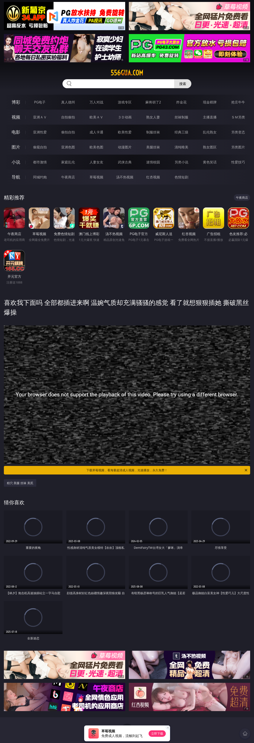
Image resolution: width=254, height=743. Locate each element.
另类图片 (238, 147)
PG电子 (40, 102)
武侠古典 (125, 162)
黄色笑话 (210, 162)
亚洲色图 (68, 147)
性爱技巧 (238, 162)
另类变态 (238, 132)
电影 (16, 132)
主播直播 (210, 117)
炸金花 (181, 102)
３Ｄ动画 (125, 117)
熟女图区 (210, 147)
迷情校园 (153, 162)
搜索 (182, 83)
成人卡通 (96, 132)
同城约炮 (40, 177)
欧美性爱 (125, 132)
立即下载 (157, 733)
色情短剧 (181, 177)
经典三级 (181, 132)
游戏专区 (125, 102)
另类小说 (181, 162)
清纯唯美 (181, 147)
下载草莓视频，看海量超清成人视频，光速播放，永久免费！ (167, 470)
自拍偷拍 (68, 117)
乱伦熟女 (210, 132)
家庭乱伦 (68, 162)
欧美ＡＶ (96, 117)
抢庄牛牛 (238, 102)
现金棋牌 (210, 102)
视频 (16, 117)
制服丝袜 (153, 132)
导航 (16, 177)
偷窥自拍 (40, 147)
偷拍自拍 (68, 132)
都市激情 (40, 162)
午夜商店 (68, 177)
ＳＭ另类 (238, 117)
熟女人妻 (153, 117)
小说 (16, 162)
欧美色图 (96, 147)
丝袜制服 (181, 117)
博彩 (16, 102)
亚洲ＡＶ (40, 117)
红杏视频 (153, 177)
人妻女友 (96, 162)
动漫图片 (125, 147)
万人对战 (96, 102)
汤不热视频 (124, 177)
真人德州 (68, 102)
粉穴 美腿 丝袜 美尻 (20, 483)
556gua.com (127, 73)
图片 (16, 147)
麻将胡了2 (153, 102)
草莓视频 (96, 177)
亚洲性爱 (40, 132)
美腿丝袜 (153, 147)
